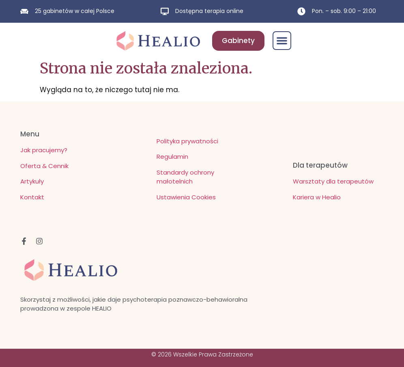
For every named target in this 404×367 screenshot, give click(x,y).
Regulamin (172, 156)
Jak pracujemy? (43, 150)
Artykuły (32, 181)
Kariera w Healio (317, 197)
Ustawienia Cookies (186, 197)
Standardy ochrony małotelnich (185, 177)
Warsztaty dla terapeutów (333, 181)
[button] (282, 40)
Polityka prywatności (187, 141)
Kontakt (32, 197)
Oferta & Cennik (44, 166)
